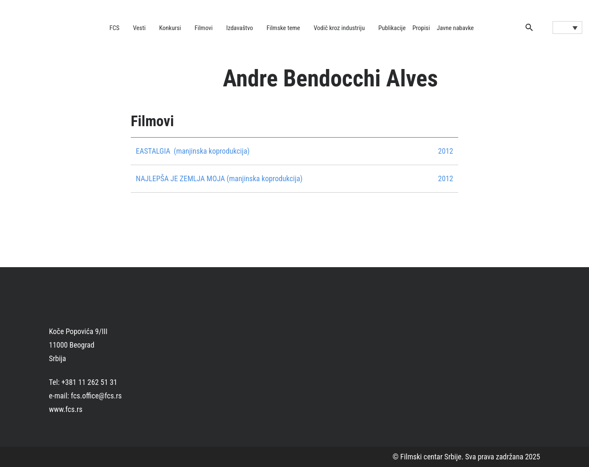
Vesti (139, 28)
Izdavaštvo (239, 28)
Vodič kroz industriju (339, 28)
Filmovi (204, 28)
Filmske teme (283, 28)
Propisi (421, 28)
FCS (115, 28)
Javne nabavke (455, 28)
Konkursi (170, 28)
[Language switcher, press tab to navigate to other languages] (567, 27)
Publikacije (392, 28)
